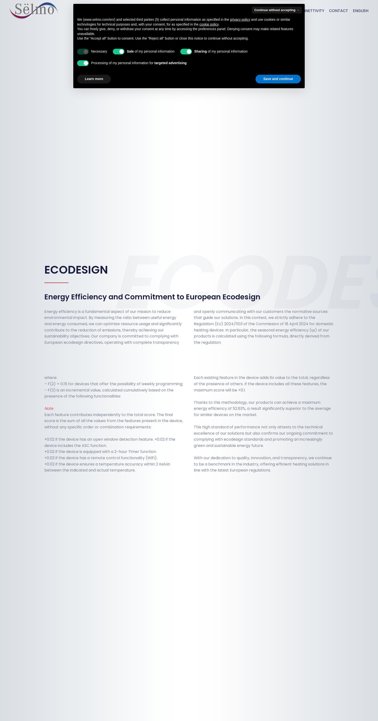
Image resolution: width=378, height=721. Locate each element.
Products (247, 10)
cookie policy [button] (208, 653)
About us (199, 10)
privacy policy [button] (240, 648)
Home (180, 10)
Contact (338, 10)
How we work (277, 10)
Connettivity (310, 10)
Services (223, 10)
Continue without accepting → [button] (276, 639)
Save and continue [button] (278, 708)
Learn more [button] (94, 708)
